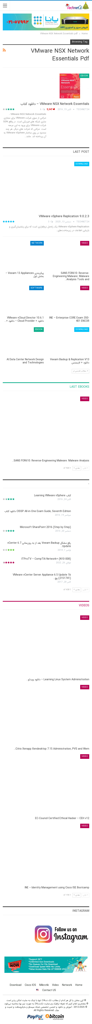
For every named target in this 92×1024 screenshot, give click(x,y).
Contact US (49, 990)
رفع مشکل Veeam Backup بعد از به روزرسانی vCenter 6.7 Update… (39, 544)
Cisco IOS (30, 985)
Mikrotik (44, 985)
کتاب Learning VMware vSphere (52, 495)
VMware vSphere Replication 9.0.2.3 (64, 216)
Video (84, 243)
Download (82, 164)
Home (78, 985)
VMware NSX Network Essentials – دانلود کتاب (55, 104)
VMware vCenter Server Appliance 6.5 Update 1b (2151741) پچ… (42, 576)
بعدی (77, 468)
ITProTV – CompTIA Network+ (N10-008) (46, 559)
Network (37, 243)
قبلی (85, 468)
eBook (84, 75)
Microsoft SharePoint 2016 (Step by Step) (45, 527)
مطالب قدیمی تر (80, 371)
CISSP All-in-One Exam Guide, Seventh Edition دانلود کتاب (37, 511)
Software (36, 288)
